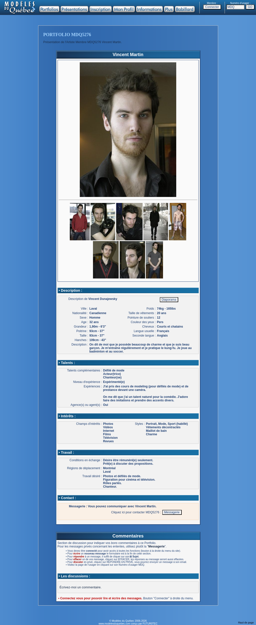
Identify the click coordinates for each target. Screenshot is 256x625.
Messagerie (156, 546)
